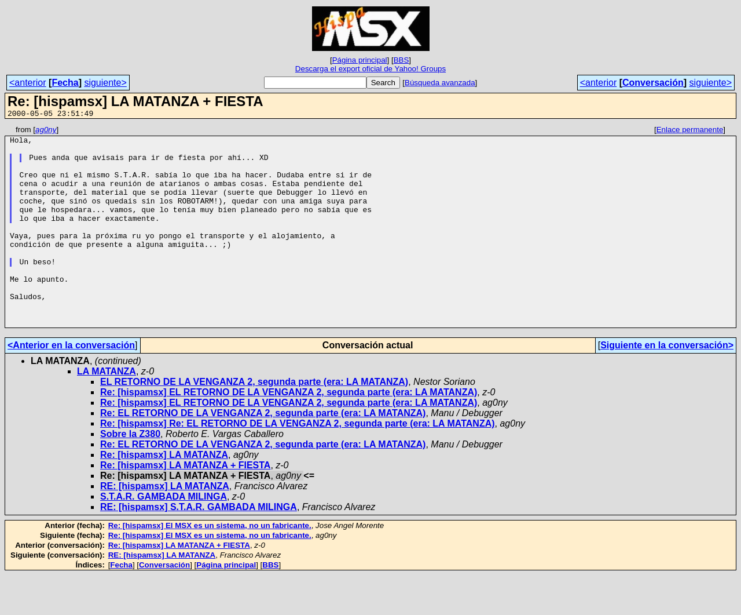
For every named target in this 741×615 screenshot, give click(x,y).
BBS (401, 60)
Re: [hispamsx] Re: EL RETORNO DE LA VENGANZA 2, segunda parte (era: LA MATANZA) (297, 463)
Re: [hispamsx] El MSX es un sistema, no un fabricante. (209, 565)
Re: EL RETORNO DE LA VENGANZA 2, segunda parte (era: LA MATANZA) (262, 453)
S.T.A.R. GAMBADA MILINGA (163, 536)
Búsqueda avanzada (440, 82)
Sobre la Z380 (130, 474)
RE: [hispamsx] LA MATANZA (164, 526)
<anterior (27, 83)
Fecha (65, 83)
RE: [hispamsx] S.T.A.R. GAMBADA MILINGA (198, 547)
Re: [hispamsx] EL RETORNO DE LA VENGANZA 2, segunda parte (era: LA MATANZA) (288, 432)
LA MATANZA (106, 411)
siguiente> (105, 83)
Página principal (359, 60)
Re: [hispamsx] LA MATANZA (164, 495)
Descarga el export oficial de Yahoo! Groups (370, 68)
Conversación (653, 83)
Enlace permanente (690, 131)
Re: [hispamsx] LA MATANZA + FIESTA (185, 505)
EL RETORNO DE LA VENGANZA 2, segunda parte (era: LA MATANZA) (254, 422)
